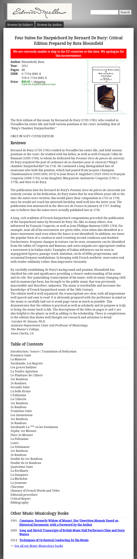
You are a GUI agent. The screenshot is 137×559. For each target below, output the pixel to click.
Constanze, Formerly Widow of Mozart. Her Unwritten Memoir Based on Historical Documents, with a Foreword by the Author (68, 522)
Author (49, 24)
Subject (20, 24)
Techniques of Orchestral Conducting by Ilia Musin (53, 540)
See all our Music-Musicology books (38, 546)
